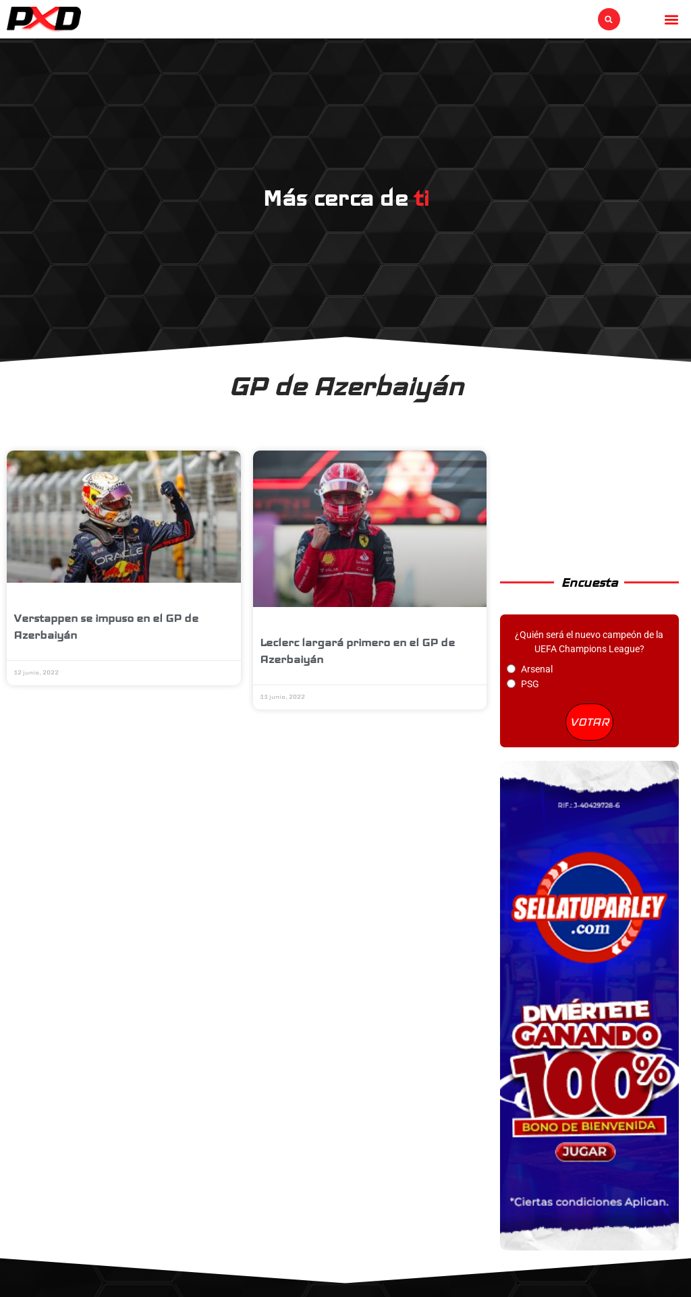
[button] (609, 19)
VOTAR (589, 721)
